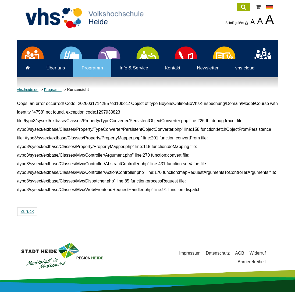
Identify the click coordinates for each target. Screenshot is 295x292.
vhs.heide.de (27, 89)
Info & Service (134, 68)
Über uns (56, 68)
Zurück (27, 211)
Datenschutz (218, 253)
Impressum (189, 253)
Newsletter (207, 68)
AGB (239, 253)
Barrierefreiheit (252, 261)
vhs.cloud (245, 68)
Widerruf (258, 253)
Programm (92, 68)
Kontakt (172, 68)
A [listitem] (246, 22)
